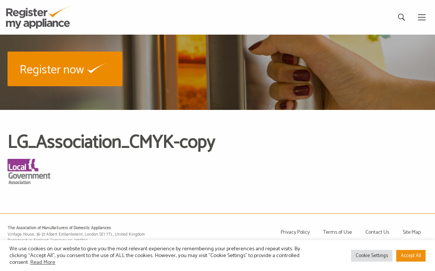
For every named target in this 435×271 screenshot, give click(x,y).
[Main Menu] (422, 17)
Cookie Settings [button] (372, 256)
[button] (65, 69)
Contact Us (377, 232)
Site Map (412, 232)
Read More (42, 262)
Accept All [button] (411, 256)
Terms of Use (337, 232)
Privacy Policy (295, 232)
